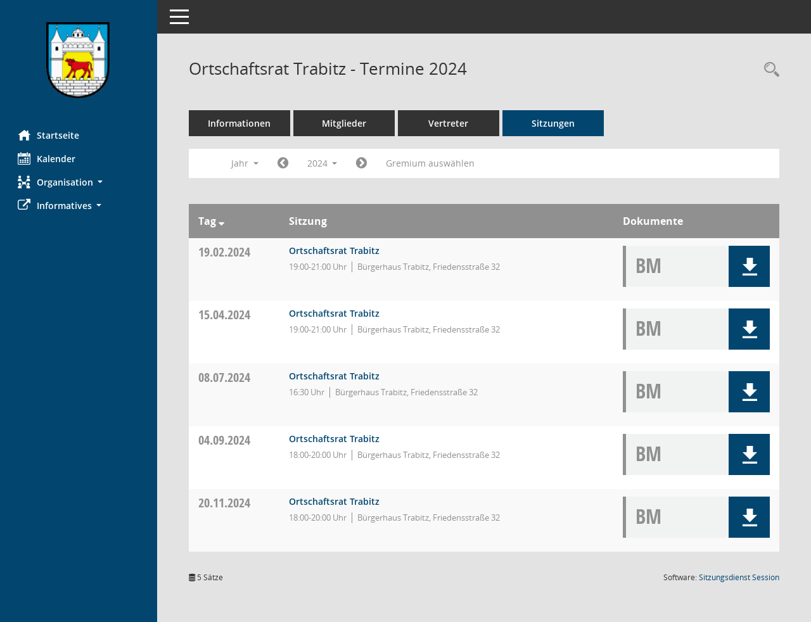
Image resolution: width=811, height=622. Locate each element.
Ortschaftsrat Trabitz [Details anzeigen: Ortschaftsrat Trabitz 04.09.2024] (335, 439)
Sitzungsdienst (739, 577)
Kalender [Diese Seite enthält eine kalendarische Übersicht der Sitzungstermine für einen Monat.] (48, 158)
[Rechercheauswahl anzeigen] (768, 70)
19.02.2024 (226, 251)
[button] (79, 182)
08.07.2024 (226, 377)
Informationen (241, 123)
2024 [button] (324, 163)
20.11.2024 (226, 502)
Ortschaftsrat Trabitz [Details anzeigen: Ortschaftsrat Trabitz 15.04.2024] (335, 313)
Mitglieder (345, 123)
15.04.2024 (226, 314)
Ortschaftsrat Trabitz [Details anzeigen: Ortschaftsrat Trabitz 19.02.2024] (335, 250)
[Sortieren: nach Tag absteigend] (223, 221)
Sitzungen (554, 123)
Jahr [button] (246, 163)
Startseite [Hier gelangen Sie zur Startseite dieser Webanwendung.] (49, 135)
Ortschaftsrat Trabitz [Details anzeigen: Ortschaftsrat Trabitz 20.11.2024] (335, 501)
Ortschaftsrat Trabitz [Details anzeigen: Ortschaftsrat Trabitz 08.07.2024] (335, 376)
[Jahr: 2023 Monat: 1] (284, 163)
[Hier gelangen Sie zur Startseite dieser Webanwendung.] (79, 60)
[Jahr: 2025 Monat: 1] (363, 163)
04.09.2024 (226, 439)
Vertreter (450, 123)
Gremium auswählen (432, 163)
